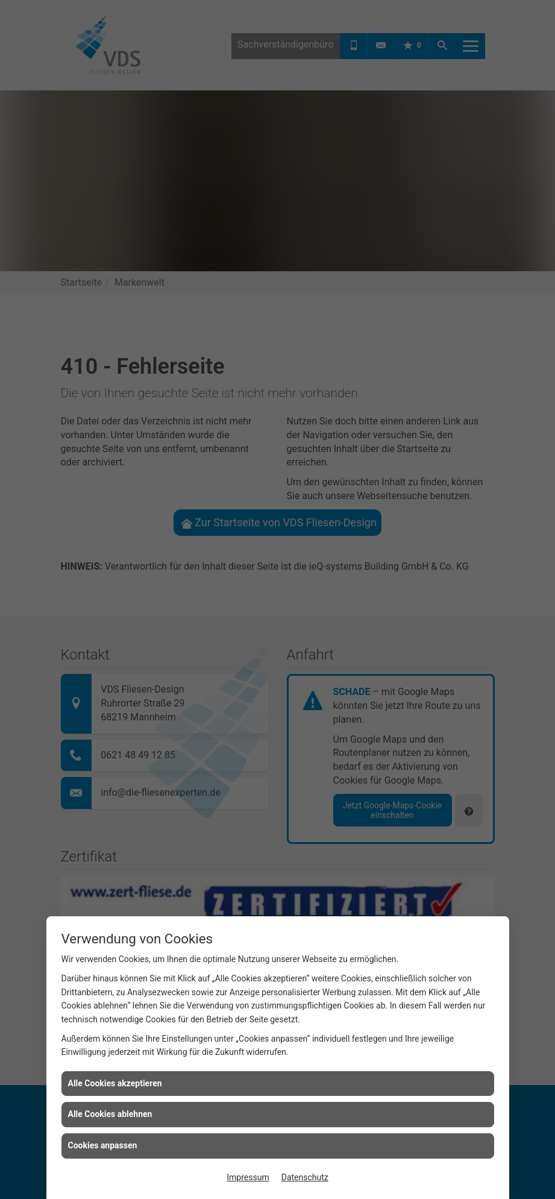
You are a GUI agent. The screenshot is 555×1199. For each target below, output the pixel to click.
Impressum (248, 1177)
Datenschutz (304, 1177)
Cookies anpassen (102, 1145)
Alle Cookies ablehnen (110, 1114)
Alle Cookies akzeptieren (115, 1083)
